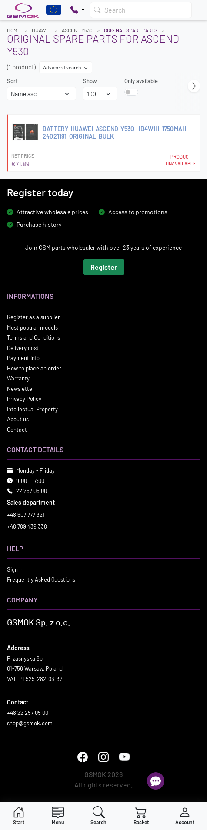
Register (103, 267)
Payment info (23, 357)
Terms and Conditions (33, 337)
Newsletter (20, 388)
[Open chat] (156, 781)
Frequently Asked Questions (41, 579)
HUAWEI (41, 30)
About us (18, 419)
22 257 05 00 (31, 490)
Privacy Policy (24, 398)
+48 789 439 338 (27, 526)
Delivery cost (23, 347)
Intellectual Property (32, 409)
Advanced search (65, 67)
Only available (141, 80)
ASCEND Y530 (77, 30)
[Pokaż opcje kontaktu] (77, 10)
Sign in (15, 569)
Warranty (18, 378)
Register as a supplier (33, 317)
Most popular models (32, 327)
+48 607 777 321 (26, 514)
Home (13, 30)
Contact (17, 429)
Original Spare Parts (130, 30)
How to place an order (34, 368)
